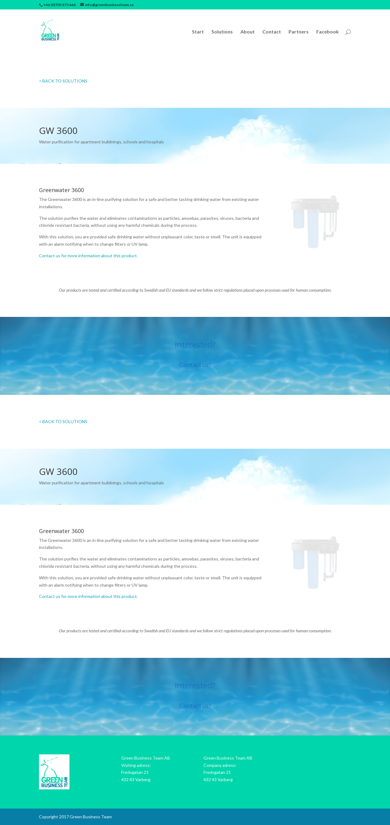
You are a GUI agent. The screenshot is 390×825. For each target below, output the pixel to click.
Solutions (222, 32)
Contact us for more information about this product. (88, 255)
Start (198, 32)
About (247, 32)
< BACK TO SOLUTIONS (63, 80)
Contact (271, 32)
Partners (299, 32)
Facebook (327, 32)
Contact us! (195, 364)
